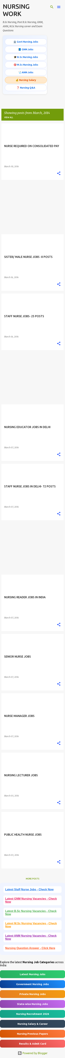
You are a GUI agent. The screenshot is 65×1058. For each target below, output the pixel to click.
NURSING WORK (16, 10)
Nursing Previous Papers (32, 1033)
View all (8, 117)
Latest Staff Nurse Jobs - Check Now (29, 889)
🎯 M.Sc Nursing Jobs (26, 64)
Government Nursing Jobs (32, 984)
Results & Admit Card (32, 1043)
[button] (59, 173)
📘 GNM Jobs (25, 49)
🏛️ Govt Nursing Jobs (25, 41)
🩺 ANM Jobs (25, 72)
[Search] (52, 7)
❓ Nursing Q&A (25, 87)
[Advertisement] (32, 207)
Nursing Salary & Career (33, 1023)
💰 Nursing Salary (26, 80)
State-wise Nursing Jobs (32, 1003)
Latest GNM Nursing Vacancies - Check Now (31, 900)
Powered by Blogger (32, 1053)
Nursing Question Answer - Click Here (30, 948)
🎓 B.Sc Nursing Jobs (26, 57)
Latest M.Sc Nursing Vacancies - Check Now (31, 925)
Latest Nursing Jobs (32, 974)
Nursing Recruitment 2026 (32, 1013)
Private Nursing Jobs (32, 994)
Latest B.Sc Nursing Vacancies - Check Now (31, 913)
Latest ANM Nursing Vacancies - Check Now (31, 937)
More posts (32, 879)
